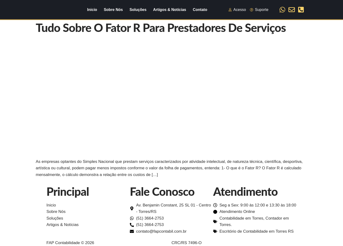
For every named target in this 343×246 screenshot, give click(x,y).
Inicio (92, 10)
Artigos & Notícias (169, 10)
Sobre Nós (113, 10)
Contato (200, 10)
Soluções (138, 10)
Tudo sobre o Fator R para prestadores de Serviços (161, 27)
